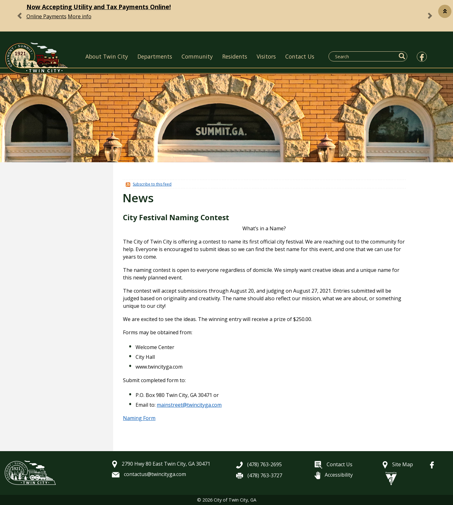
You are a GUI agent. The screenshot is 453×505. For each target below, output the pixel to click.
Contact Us (299, 56)
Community (197, 56)
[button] (444, 11)
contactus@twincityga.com (149, 474)
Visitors (266, 56)
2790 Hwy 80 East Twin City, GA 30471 (161, 463)
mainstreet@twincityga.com (189, 404)
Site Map (397, 464)
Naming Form (139, 418)
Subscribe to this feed (152, 184)
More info (79, 16)
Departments (154, 56)
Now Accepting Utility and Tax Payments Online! (98, 7)
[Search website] (364, 56)
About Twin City (106, 56)
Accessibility (334, 474)
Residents (234, 56)
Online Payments (46, 16)
